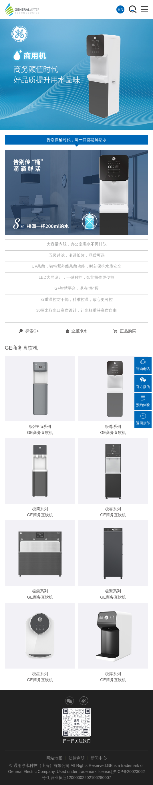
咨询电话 (143, 365)
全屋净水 (76, 331)
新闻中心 (99, 758)
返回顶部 (143, 419)
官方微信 (143, 383)
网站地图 (54, 758)
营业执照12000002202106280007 (81, 777)
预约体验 (143, 401)
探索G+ (29, 331)
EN (120, 9)
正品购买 (124, 331)
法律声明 (77, 758)
